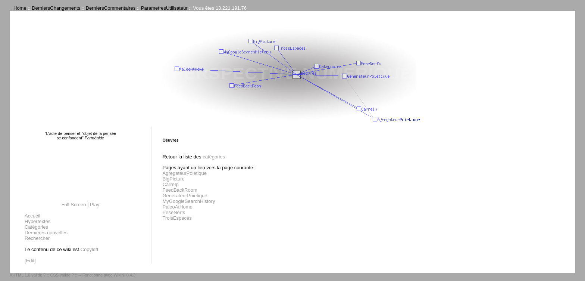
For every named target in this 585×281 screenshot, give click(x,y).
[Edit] (30, 260)
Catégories (36, 227)
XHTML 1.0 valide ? (28, 275)
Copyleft (89, 249)
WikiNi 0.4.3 (124, 275)
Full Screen (74, 204)
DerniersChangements (56, 8)
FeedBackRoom (180, 190)
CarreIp (171, 184)
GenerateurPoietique (185, 195)
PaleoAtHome (178, 207)
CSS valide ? (62, 275)
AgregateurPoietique (185, 173)
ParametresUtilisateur (164, 8)
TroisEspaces (177, 218)
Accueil (32, 216)
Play (94, 204)
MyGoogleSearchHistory (189, 201)
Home (19, 8)
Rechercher (37, 238)
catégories (214, 157)
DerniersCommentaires (111, 8)
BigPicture (174, 179)
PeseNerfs (174, 212)
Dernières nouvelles (46, 232)
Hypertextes (37, 221)
